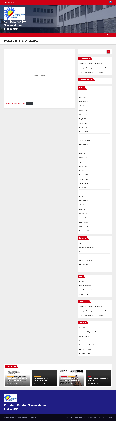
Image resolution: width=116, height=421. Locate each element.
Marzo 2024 (83, 127)
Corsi (59, 35)
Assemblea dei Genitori (21, 35)
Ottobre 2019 (83, 226)
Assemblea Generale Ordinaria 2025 (91, 63)
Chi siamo (37, 35)
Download (29, 103)
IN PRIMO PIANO (84, 264)
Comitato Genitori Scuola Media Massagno (15, 25)
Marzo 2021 (83, 196)
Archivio (78, 35)
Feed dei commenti (85, 290)
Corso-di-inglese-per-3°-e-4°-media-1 (15, 103)
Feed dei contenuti (85, 285)
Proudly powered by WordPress (12, 417)
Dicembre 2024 (84, 106)
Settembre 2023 (84, 140)
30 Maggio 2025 (94, 383)
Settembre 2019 (84, 231)
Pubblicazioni (83, 269)
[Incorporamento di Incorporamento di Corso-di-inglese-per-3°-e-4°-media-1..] (40, 75)
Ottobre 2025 (83, 93)
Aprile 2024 (83, 123)
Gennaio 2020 (83, 218)
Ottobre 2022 (83, 157)
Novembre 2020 (84, 209)
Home (8, 35)
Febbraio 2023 (83, 144)
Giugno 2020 (83, 213)
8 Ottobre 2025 (40, 383)
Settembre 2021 (84, 183)
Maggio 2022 (83, 170)
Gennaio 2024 (83, 136)
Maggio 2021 (83, 187)
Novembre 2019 (84, 222)
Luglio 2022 (83, 166)
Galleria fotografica (85, 260)
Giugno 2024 (83, 114)
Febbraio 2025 (83, 101)
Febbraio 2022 (83, 175)
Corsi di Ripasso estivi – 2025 (98, 379)
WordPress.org (84, 294)
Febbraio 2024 (83, 132)
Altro (80, 243)
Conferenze (48, 35)
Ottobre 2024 (83, 110)
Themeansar (33, 417)
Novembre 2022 (84, 153)
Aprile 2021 (82, 192)
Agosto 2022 (83, 162)
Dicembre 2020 (84, 205)
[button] (107, 35)
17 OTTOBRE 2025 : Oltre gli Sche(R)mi (91, 72)
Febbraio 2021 (83, 200)
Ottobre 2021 (83, 179)
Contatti (67, 35)
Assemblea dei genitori (86, 247)
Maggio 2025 (83, 97)
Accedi (81, 281)
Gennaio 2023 (83, 149)
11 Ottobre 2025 (13, 383)
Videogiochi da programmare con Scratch (92, 68)
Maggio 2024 (83, 119)
